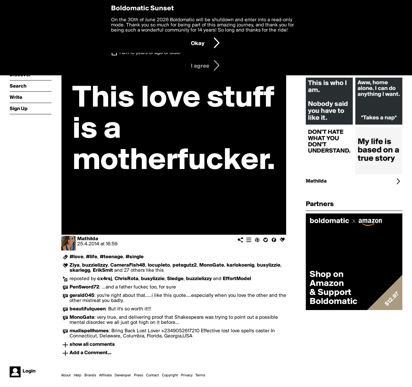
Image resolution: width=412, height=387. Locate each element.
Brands (90, 375)
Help (77, 375)
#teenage (111, 257)
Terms (200, 375)
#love (76, 257)
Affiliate (105, 375)
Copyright (170, 375)
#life (91, 257)
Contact (152, 375)
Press (138, 375)
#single (135, 257)
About (66, 375)
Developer (123, 375)
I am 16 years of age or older (150, 52)
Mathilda (87, 238)
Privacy (186, 375)
